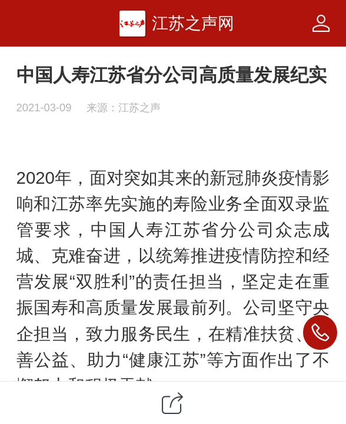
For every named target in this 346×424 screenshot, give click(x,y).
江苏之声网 (193, 23)
